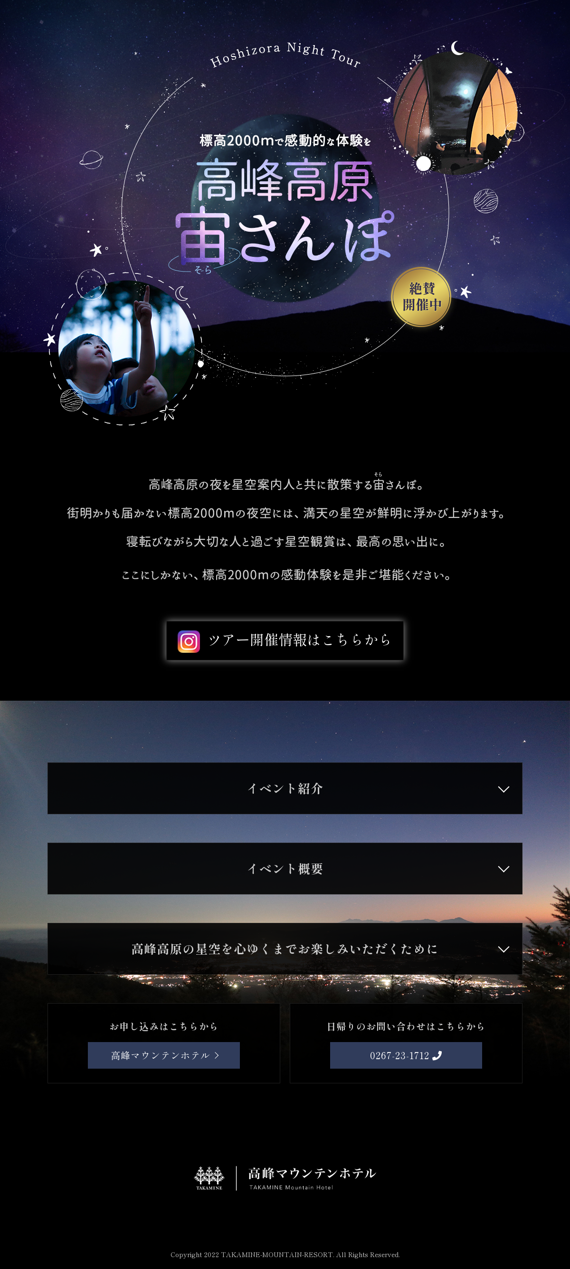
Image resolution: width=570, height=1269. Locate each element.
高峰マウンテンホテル (160, 1055)
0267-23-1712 (406, 1055)
